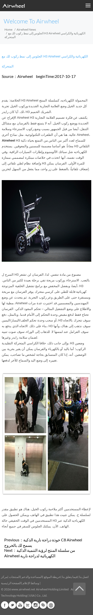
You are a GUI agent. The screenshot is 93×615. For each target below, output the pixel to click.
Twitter (12, 605)
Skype (43, 605)
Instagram (35, 605)
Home (8, 29)
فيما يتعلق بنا (70, 577)
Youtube (20, 605)
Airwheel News (26, 29)
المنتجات (14, 577)
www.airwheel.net (23, 589)
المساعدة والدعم (32, 577)
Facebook (4, 605)
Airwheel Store (27, 605)
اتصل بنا (84, 577)
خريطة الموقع (52, 577)
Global (51, 605)
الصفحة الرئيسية (11, 583)
